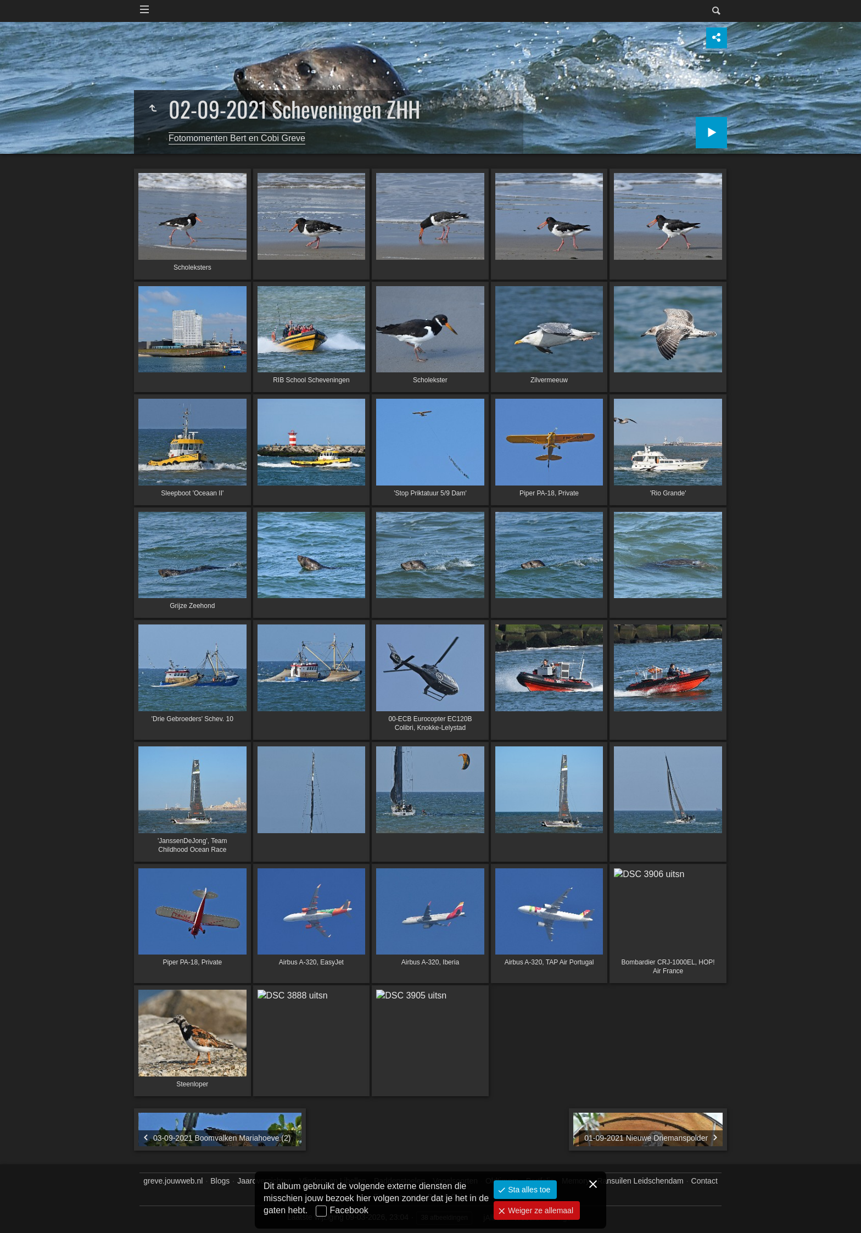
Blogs (220, 1180)
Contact (704, 1180)
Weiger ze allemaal (539, 1210)
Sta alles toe (528, 1189)
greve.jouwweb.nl (173, 1180)
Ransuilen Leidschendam (640, 1180)
